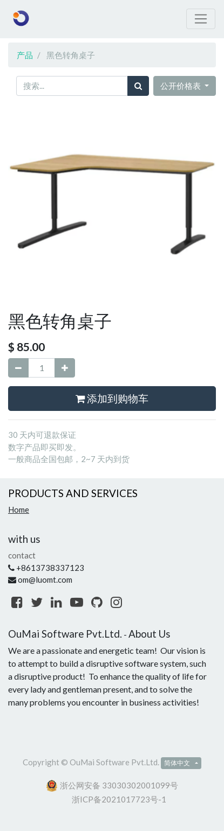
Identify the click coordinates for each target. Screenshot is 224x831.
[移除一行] (18, 368)
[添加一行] (65, 368)
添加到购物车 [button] (112, 398)
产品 (25, 55)
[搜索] (138, 86)
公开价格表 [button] (181, 85)
